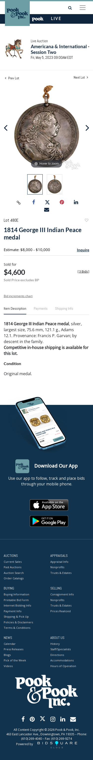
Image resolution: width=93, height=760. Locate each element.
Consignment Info (62, 594)
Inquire (83, 250)
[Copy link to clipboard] (19, 202)
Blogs (7, 655)
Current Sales (13, 562)
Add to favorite (86, 221)
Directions (57, 655)
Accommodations (62, 660)
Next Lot (81, 77)
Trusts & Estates (60, 573)
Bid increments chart (18, 296)
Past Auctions (12, 567)
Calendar (10, 644)
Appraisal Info (59, 562)
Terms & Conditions (17, 628)
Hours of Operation (63, 666)
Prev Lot (12, 78)
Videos (8, 666)
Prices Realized (60, 611)
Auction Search (14, 573)
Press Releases (13, 649)
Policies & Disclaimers (18, 622)
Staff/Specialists (60, 649)
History (55, 644)
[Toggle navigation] (82, 7)
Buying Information (16, 594)
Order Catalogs (14, 578)
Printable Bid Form (16, 600)
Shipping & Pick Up (16, 617)
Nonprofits (57, 567)
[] (83, 271)
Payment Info (13, 611)
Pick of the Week (15, 660)
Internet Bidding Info (17, 606)
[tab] (15, 310)
